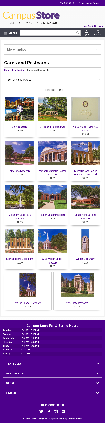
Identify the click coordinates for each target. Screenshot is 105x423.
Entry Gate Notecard (19, 156)
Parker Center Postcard (52, 200)
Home (7, 70)
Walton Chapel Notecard (27, 288)
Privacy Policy (60, 418)
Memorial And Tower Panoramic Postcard (85, 158)
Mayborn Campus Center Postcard (52, 158)
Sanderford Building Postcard (85, 202)
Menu (12, 33)
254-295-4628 (67, 3)
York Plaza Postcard (77, 288)
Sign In (86, 34)
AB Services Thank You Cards (85, 114)
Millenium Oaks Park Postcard (19, 202)
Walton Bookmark (85, 244)
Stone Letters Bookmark (19, 244)
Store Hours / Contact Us (91, 3)
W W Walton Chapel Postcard (52, 246)
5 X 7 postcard (19, 112)
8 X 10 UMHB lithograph (52, 112)
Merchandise (18, 70)
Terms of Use (75, 418)
